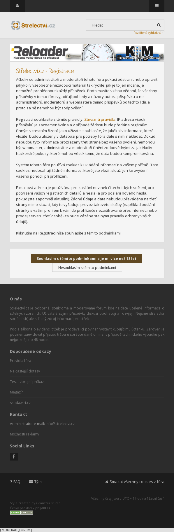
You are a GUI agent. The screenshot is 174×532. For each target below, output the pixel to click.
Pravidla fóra (20, 360)
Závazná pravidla (99, 119)
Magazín (17, 392)
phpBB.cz (42, 508)
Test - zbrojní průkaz (27, 381)
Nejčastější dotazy (25, 371)
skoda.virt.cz (20, 402)
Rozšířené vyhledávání (148, 33)
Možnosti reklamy (24, 434)
